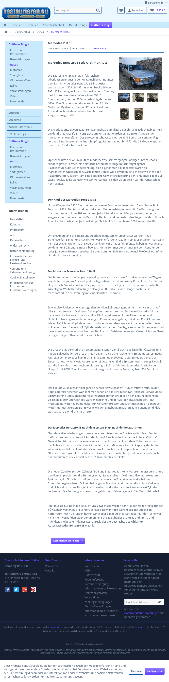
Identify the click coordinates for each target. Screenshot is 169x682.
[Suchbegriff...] (78, 10)
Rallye (13, 85)
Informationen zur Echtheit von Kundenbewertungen (23, 286)
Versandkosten (55, 627)
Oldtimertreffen (20, 80)
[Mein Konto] (136, 10)
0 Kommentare (100, 48)
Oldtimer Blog (17, 44)
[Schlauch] (32, 25)
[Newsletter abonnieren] (160, 602)
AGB (12, 235)
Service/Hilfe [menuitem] (154, 2)
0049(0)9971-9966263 (21, 574)
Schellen (13, 113)
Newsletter (17, 219)
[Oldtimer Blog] (100, 25)
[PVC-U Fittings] (78, 25)
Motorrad (16, 70)
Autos (14, 64)
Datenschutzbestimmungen (141, 613)
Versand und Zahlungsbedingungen (24, 270)
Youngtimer (17, 75)
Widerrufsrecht (19, 245)
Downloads (17, 101)
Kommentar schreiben (68, 540)
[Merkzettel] (121, 10)
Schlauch (14, 120)
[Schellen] (17, 25)
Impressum (17, 230)
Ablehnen (136, 671)
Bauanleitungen (20, 59)
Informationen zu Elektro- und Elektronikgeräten (21, 259)
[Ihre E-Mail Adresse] (140, 602)
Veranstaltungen (20, 91)
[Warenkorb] (157, 10)
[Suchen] (98, 10)
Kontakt (15, 224)
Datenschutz (18, 240)
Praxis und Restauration (18, 52)
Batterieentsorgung (22, 251)
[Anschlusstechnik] (53, 25)
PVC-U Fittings (17, 134)
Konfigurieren (155, 671)
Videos (14, 96)
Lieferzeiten (140, 627)
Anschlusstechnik (19, 127)
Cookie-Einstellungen (23, 277)
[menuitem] (78, 10)
